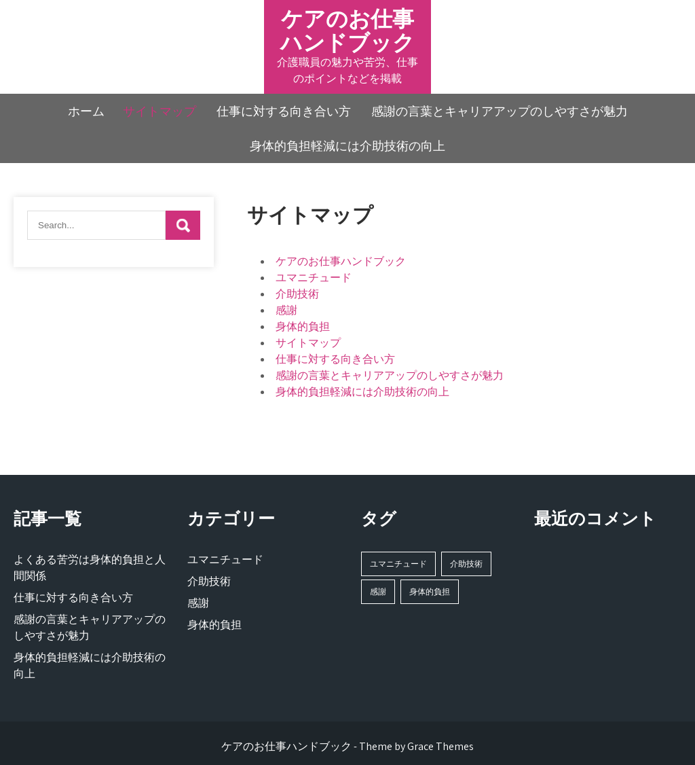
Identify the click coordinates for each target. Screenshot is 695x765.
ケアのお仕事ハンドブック (347, 30)
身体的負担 (303, 326)
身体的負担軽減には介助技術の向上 (347, 146)
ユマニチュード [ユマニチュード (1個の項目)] (398, 563)
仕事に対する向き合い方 (284, 111)
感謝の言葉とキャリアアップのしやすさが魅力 (499, 111)
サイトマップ (159, 111)
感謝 (286, 310)
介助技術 (297, 294)
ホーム (86, 111)
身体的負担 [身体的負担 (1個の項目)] (429, 591)
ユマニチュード (314, 277)
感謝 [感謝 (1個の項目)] (378, 591)
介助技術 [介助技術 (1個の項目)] (466, 563)
